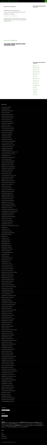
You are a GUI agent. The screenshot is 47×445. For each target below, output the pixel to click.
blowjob (3, 423)
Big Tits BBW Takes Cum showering (7, 248)
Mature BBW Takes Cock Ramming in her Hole (9, 295)
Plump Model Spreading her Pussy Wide (8, 315)
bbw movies (3, 442)
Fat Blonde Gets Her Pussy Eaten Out (7, 184)
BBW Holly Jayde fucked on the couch (7, 126)
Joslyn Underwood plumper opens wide (8, 128)
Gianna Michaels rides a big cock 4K (7, 121)
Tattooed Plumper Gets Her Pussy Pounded (8, 153)
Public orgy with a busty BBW (6, 107)
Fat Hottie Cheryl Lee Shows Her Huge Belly (8, 141)
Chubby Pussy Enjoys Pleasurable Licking (8, 397)
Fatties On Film (17, 10)
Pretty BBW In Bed (4, 227)
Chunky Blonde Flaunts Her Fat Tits (7, 257)
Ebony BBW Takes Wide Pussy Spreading (8, 399)
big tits (36, 422)
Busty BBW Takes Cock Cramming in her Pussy (9, 360)
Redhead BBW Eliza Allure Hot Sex (7, 223)
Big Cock (33, 422)
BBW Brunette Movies (7, 10)
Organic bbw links (4, 438)
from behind (13, 425)
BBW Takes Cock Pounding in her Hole (8, 338)
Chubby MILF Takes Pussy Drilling (7, 342)
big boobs (29, 422)
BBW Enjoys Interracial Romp (6, 392)
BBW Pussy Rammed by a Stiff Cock (7, 331)
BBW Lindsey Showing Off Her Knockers (8, 191)
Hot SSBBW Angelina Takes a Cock (7, 150)
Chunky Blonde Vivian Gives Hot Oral (7, 198)
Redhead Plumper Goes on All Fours (7, 207)
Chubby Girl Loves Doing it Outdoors (7, 146)
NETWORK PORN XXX (6, 442)
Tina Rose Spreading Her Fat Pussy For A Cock (9, 175)
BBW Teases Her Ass (5, 236)
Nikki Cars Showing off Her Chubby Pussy (8, 284)
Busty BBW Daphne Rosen (6, 108)
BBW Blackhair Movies (36, 67)
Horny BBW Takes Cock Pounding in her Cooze (9, 302)
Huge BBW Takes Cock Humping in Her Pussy (9, 376)
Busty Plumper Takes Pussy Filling (7, 317)
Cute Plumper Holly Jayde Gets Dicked (8, 162)
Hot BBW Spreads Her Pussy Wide (7, 345)
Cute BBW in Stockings (5, 238)
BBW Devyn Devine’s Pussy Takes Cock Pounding (9, 272)
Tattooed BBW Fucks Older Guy (6, 234)
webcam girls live (14, 442)
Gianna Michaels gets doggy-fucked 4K (8, 130)
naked (40, 425)
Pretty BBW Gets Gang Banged (6, 135)
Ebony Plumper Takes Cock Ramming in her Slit (9, 286)
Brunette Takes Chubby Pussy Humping (8, 387)
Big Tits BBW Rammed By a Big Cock (7, 347)
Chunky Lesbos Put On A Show (6, 186)
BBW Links (3, 434)
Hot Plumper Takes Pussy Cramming (7, 288)
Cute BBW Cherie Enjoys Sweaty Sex (7, 148)
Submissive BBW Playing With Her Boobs (8, 232)
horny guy (23, 425)
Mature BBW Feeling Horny (6, 243)
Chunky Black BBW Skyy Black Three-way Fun (9, 205)
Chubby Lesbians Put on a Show (6, 137)
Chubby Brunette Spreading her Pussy (7, 385)
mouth (37, 425)
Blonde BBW (40, 422)
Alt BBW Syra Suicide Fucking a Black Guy (8, 166)
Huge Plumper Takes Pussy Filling (7, 351)
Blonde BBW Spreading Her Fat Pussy (7, 290)
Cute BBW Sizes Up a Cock (6, 229)
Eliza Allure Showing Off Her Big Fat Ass (8, 200)
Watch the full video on (10, 40)
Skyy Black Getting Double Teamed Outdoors (8, 216)
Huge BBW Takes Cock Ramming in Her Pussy (9, 369)
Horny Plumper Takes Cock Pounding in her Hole (9, 329)
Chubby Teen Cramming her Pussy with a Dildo (9, 309)
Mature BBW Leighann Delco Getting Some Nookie (9, 211)
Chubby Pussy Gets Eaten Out (6, 250)
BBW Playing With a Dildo (6, 241)
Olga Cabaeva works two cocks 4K (7, 132)
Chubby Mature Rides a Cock (6, 327)
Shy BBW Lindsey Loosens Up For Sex (7, 202)
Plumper (3, 426)
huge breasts (26, 425)
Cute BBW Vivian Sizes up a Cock (7, 218)
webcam (26, 426)
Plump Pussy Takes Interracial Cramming (8, 318)
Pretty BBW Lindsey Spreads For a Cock (8, 196)
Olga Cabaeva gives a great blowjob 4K (8, 123)
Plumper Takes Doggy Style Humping (7, 378)
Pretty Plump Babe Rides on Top (7, 293)
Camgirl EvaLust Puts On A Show (7, 173)
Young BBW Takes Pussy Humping (7, 383)
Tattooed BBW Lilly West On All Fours (7, 214)
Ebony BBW (3, 425)
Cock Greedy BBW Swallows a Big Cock (8, 401)
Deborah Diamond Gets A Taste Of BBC (8, 177)
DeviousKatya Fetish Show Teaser (7, 187)
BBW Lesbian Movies (36, 78)
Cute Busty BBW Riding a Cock (6, 155)
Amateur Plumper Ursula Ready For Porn (8, 189)
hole (21, 425)
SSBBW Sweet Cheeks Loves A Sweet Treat (8, 180)
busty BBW (12, 423)
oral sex (42, 425)
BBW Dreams (7, 422)
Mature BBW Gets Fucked (6, 254)
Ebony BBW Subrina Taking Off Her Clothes (8, 168)
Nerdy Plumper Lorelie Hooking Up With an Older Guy (10, 225)
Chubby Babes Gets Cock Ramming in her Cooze (9, 340)
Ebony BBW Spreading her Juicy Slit (7, 277)
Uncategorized (35, 94)
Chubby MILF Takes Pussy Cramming (7, 333)
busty (9, 423)
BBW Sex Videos (10, 442)
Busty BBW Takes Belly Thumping (7, 336)
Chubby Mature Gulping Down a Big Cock (8, 349)
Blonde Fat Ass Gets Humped (6, 299)
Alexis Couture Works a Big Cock (7, 159)
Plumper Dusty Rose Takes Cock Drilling (8, 279)
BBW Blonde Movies (36, 69)
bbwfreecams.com (12, 422)
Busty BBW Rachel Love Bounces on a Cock (8, 144)
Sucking (23, 426)
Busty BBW (13, 10)
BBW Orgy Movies (36, 83)
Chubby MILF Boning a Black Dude (7, 139)
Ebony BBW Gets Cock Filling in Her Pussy (8, 374)
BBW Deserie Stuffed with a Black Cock (8, 281)
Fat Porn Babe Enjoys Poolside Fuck (7, 266)
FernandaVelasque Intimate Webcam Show (8, 182)
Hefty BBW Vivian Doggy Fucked (7, 247)
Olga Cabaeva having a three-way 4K (7, 117)
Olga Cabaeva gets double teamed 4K (7, 110)
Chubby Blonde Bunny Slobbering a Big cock (8, 390)
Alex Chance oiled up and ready (6, 119)
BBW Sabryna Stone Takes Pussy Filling (8, 275)
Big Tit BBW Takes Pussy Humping (7, 322)
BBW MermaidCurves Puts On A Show (8, 164)
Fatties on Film (9, 425)
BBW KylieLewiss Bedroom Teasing (7, 178)
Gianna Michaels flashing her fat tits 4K (8, 116)
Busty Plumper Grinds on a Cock (7, 259)
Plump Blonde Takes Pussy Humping (7, 372)
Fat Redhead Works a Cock (6, 261)
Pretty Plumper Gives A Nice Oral (7, 171)
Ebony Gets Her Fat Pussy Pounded (7, 270)
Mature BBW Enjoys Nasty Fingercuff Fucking (9, 356)
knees (35, 425)
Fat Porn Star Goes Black (5, 256)
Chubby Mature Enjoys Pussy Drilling (7, 358)
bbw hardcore (18, 422)
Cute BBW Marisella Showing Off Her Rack (8, 157)
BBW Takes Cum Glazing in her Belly (7, 388)
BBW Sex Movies (4, 436)
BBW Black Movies (36, 65)
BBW (3, 422)
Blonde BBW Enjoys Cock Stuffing (7, 381)
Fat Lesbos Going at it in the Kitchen (7, 220)
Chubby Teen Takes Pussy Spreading (7, 306)
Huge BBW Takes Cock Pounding (7, 313)
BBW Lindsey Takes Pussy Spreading (7, 367)
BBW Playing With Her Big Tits (6, 245)
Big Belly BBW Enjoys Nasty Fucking (7, 320)
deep (38, 423)
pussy (9, 426)
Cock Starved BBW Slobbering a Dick (7, 252)
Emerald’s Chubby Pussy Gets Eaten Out (8, 365)
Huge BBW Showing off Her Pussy (7, 308)
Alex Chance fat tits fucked (6, 112)
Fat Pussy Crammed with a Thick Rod (7, 354)
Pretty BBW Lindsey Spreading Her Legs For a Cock (9, 209)
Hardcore (17, 425)
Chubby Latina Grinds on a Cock (7, 263)
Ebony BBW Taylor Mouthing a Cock (7, 193)
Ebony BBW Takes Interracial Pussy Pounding (9, 379)
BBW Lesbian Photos (36, 80)
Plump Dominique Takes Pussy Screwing (8, 363)
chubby (16, 423)
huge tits (30, 425)
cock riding (30, 423)
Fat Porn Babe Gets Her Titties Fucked (7, 268)
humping (33, 425)
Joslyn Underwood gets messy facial (15, 13)
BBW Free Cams (35, 74)
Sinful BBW (34, 92)
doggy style (41, 423)
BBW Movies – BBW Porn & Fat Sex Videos (10, 1)
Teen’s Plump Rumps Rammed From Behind (8, 304)
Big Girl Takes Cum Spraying (6, 394)
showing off (13, 426)
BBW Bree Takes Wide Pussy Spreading (8, 297)
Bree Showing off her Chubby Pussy (7, 311)
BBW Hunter (35, 76)
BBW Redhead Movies (36, 85)
